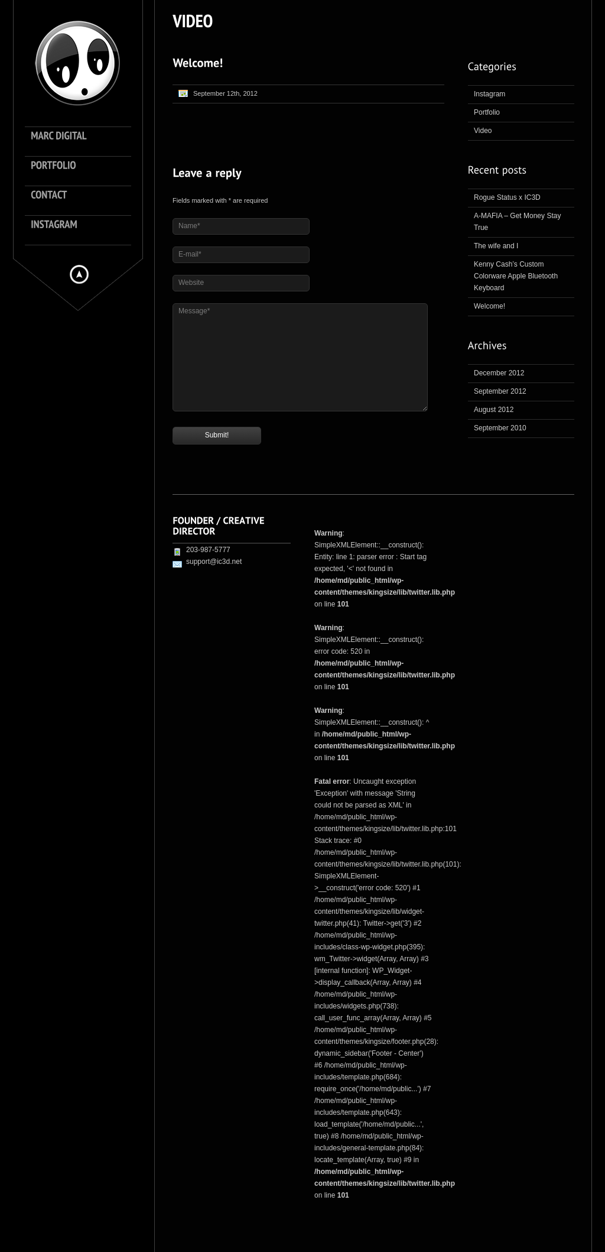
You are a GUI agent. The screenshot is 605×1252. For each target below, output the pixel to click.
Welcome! (489, 306)
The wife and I (496, 246)
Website (191, 282)
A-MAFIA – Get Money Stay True (517, 222)
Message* (194, 311)
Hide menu (79, 274)
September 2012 (500, 391)
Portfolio (487, 112)
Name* (189, 226)
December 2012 (499, 373)
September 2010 (500, 428)
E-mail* (189, 254)
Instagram (489, 94)
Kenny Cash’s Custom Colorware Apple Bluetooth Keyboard (516, 276)
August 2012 (493, 410)
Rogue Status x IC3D (507, 197)
